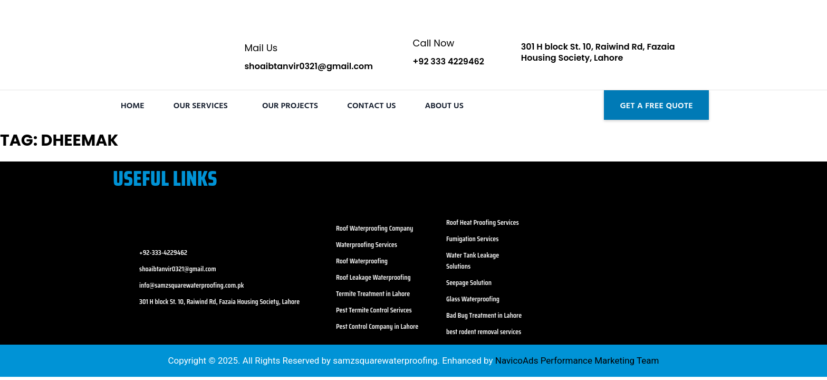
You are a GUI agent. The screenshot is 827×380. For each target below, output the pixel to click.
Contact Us (371, 105)
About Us (444, 105)
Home (133, 105)
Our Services (201, 105)
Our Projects (290, 105)
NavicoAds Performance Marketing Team (576, 360)
